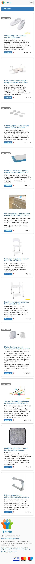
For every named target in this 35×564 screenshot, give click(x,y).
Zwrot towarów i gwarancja (17, 550)
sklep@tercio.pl (14, 538)
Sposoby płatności (17, 548)
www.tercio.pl (5, 538)
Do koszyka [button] (8, 52)
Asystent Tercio (12, 551)
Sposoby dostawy (6, 548)
